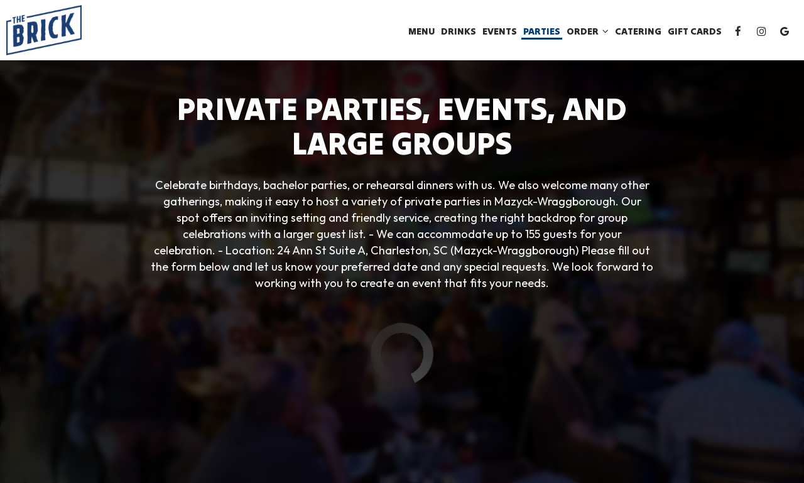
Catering (638, 31)
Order (588, 31)
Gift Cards (695, 31)
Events (499, 31)
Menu (421, 31)
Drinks (458, 31)
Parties (541, 31)
